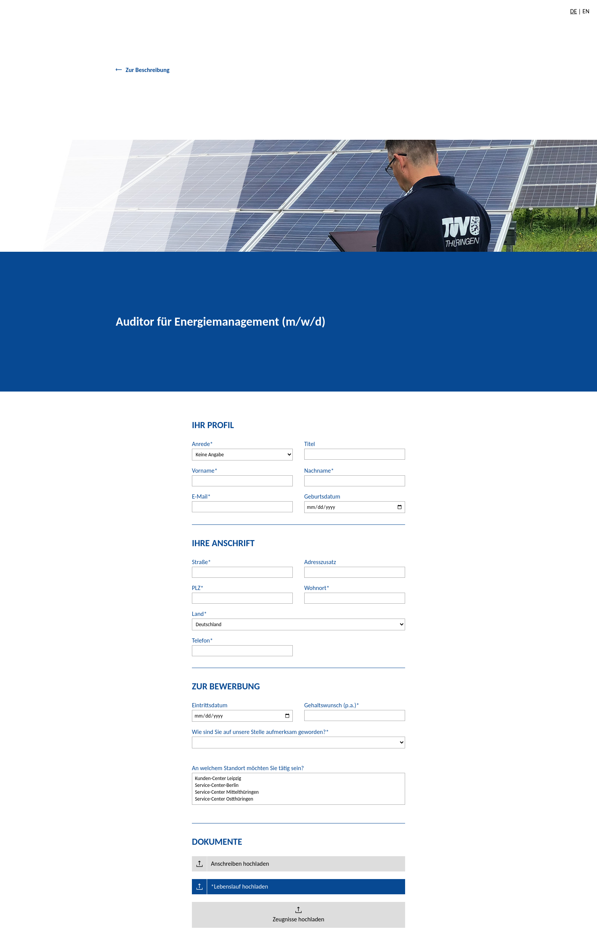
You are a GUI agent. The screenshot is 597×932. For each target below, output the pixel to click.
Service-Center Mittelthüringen (298, 792)
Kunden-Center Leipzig (298, 778)
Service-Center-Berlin (298, 785)
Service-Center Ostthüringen (298, 799)
